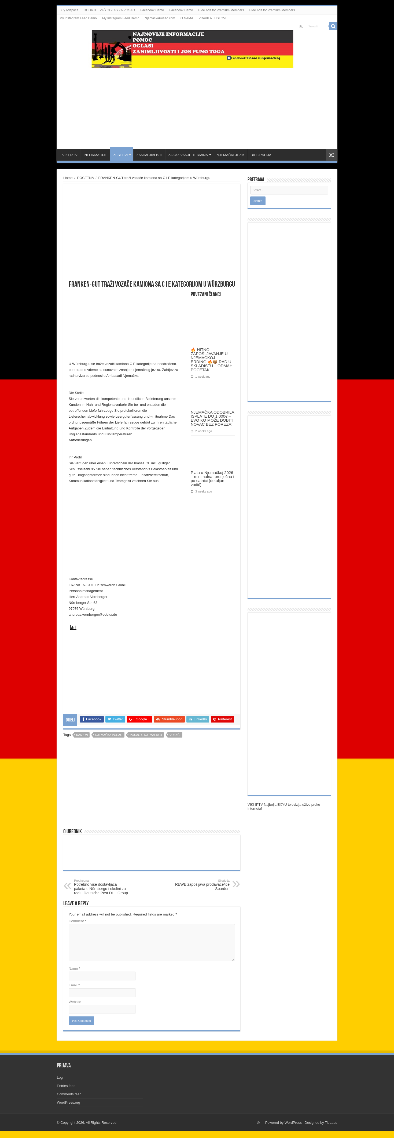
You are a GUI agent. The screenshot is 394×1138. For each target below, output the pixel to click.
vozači (175, 734)
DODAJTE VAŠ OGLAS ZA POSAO (109, 10)
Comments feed (69, 1094)
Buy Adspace (69, 10)
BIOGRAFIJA (261, 155)
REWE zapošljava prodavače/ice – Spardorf (202, 885)
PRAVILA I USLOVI (212, 18)
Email (74, 985)
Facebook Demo (152, 10)
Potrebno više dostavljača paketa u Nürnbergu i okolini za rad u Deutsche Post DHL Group (101, 887)
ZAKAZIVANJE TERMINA (188, 155)
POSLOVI (120, 155)
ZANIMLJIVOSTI (149, 155)
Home (68, 178)
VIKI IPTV (70, 155)
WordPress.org (68, 1102)
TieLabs (331, 1123)
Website (75, 1002)
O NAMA (187, 18)
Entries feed (66, 1086)
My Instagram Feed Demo (78, 18)
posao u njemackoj (146, 734)
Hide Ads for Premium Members (221, 10)
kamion (82, 734)
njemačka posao (108, 734)
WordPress (293, 1123)
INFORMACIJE (95, 155)
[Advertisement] (197, 105)
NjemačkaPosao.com (160, 18)
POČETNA (85, 178)
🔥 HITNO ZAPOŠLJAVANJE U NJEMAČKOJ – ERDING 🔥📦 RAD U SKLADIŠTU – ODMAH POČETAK (212, 359)
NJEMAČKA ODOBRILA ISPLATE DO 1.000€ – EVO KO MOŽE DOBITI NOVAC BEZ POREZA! (212, 418)
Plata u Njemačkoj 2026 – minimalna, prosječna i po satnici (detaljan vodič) (212, 478)
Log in (61, 1077)
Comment (77, 921)
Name (74, 968)
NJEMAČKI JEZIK (230, 155)
